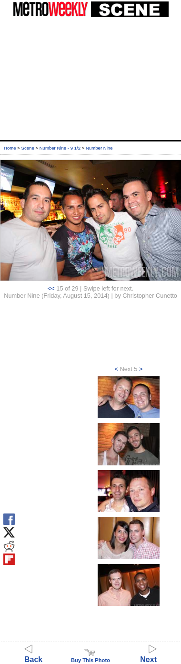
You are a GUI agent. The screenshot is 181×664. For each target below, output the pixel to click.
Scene (27, 148)
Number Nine (99, 148)
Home (10, 148)
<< (51, 288)
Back (33, 655)
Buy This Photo (90, 657)
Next (148, 655)
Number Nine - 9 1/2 (60, 148)
